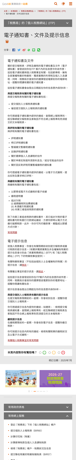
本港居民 (14, 11)
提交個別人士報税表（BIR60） (27, 430)
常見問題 (12, 232)
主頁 (5, 11)
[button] (55, 3)
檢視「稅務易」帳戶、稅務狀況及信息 (31, 448)
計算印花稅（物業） (21, 436)
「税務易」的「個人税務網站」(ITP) (51, 11)
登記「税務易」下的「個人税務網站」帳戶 (33, 424)
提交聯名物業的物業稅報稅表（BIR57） (32, 454)
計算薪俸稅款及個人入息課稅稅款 (28, 442)
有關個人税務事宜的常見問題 (23, 340)
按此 (24, 265)
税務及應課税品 (27, 11)
